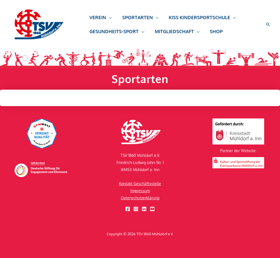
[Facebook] (127, 208)
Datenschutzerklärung (140, 197)
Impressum (140, 190)
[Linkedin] (144, 208)
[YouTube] (152, 208)
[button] (108, 20)
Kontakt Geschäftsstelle (140, 183)
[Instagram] (135, 208)
